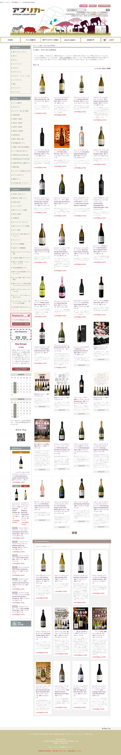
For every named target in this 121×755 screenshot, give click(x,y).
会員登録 (83, 6)
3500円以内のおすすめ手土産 (21, 159)
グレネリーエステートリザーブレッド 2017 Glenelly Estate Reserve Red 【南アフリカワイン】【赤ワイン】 (42, 350)
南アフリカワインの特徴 (20, 210)
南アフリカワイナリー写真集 (21, 226)
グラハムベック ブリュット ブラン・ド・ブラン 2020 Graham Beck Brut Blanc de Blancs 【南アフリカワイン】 (62, 201)
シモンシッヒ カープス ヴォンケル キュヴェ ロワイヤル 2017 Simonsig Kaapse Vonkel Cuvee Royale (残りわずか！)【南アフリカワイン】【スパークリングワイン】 (61, 507)
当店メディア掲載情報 (19, 248)
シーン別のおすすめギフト (20, 151)
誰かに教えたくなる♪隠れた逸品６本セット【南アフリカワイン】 (42, 446)
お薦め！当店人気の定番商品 (21, 147)
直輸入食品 (16, 167)
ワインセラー (16, 92)
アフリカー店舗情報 (18, 244)
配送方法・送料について (20, 198)
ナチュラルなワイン (18, 175)
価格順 (104, 68)
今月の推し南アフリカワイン (21, 183)
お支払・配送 (50, 40)
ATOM (20, 624)
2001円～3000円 (17, 123)
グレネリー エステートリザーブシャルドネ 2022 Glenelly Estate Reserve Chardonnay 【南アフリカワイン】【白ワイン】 (61, 251)
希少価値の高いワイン (19, 143)
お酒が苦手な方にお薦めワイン (22, 163)
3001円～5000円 (17, 127)
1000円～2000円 (17, 119)
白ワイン (15, 60)
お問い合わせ (91, 40)
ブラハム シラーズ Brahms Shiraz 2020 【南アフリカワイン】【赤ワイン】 (101, 302)
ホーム (10, 40)
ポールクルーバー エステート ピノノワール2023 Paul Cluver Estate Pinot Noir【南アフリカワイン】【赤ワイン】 (81, 304)
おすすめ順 (98, 68)
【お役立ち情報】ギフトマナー (22, 258)
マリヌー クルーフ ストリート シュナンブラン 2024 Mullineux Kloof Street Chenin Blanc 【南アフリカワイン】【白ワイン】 (20, 531)
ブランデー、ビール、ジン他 (21, 76)
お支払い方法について (19, 194)
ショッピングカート (111, 40)
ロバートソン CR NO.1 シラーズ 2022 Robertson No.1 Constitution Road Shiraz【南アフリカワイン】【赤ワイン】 (100, 249)
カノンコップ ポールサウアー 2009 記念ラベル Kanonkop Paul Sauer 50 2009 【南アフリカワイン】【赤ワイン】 (81, 350)
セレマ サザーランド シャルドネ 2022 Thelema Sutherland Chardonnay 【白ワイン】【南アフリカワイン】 (43, 579)
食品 (14, 84)
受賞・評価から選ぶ (18, 139)
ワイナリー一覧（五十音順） (21, 111)
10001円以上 (16, 135)
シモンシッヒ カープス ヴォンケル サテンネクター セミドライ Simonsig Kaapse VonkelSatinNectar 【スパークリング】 (100, 447)
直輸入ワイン (16, 179)
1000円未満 (16, 115)
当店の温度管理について (20, 267)
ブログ (71, 40)
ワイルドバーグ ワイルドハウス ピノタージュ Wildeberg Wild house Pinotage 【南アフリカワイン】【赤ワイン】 (20, 545)
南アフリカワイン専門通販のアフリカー (61, 747)
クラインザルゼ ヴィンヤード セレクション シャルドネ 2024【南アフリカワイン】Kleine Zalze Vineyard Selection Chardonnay (81, 201)
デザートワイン (17, 72)
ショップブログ (17, 206)
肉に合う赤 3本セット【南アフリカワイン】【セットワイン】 (80, 633)
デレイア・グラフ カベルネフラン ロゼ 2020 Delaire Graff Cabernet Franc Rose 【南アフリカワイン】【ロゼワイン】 (42, 505)
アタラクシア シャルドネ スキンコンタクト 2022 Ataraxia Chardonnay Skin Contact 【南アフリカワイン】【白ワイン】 (100, 101)
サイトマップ (16, 240)
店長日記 (21, 369)
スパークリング (17, 64)
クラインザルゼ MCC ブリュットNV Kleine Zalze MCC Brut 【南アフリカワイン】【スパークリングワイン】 (61, 153)
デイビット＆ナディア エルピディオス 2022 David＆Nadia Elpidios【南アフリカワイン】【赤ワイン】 (43, 635)
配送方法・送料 (47, 734)
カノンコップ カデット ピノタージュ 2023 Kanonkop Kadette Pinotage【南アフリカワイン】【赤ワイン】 (16, 510)
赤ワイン (15, 56)
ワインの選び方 (30, 40)
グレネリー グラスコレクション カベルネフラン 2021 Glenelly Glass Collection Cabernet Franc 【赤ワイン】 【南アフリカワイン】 (42, 201)
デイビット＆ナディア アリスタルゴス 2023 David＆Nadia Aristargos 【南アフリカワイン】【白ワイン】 (99, 579)
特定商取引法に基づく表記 (61, 734)
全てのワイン (16, 107)
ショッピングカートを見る (21, 324)
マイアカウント (104, 6)
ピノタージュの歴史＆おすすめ (22, 171)
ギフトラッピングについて (20, 222)
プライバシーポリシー (77, 734)
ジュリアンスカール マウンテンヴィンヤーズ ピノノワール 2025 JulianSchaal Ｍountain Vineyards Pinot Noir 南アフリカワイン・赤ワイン (21, 476)
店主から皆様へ (17, 214)
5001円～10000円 (18, 131)
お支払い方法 (37, 734)
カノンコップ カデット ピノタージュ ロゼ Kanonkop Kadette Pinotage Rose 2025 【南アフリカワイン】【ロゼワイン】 (81, 153)
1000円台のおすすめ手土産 (20, 155)
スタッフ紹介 (16, 230)
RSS (19, 622)
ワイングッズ (16, 88)
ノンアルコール (17, 80)
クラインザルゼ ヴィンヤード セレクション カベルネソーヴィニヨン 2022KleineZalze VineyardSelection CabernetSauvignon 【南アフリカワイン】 (101, 203)
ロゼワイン (16, 68)
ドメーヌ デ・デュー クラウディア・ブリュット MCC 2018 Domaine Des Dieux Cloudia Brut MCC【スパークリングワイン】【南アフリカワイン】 (43, 691)
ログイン (93, 6)
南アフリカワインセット (20, 52)
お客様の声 (16, 218)
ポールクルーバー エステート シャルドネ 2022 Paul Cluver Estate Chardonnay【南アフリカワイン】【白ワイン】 (81, 251)
